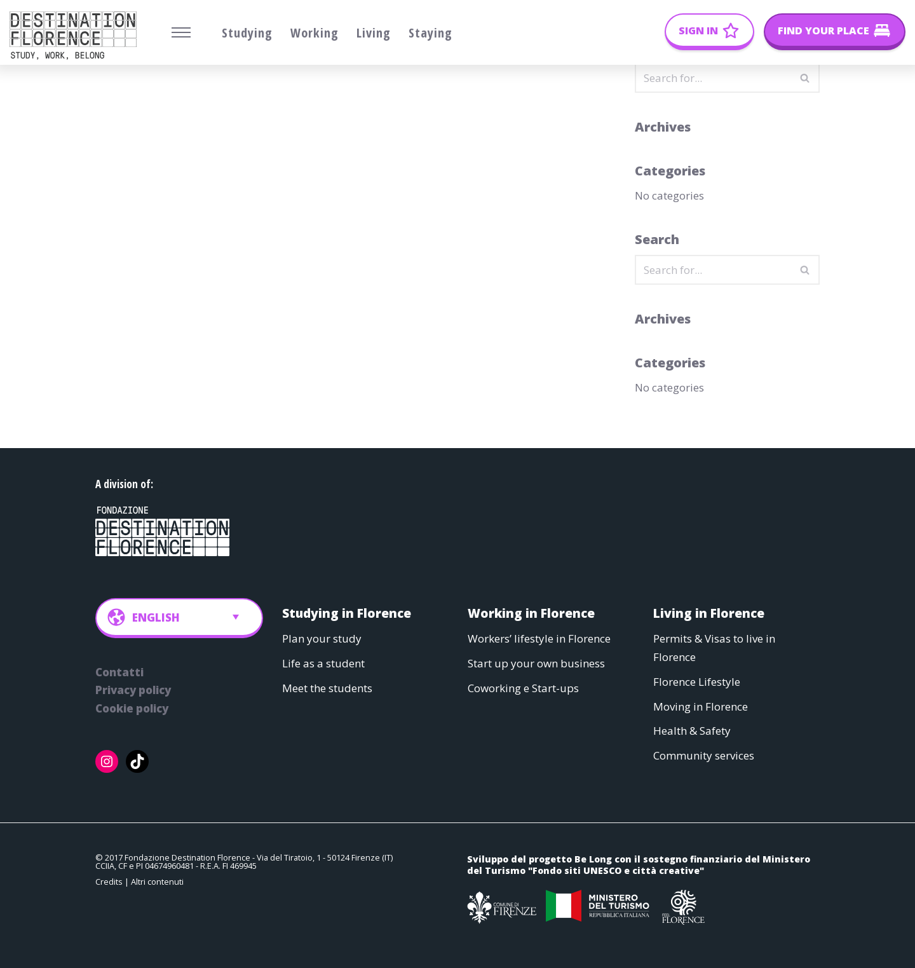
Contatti (119, 672)
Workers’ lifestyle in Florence (539, 638)
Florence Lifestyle (696, 681)
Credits (109, 882)
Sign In (698, 30)
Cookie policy (131, 709)
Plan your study (322, 638)
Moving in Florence (700, 706)
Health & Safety (692, 731)
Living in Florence (708, 613)
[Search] (713, 78)
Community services (703, 756)
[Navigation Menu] (181, 32)
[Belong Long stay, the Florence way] (76, 35)
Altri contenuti (157, 882)
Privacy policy (133, 690)
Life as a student (323, 663)
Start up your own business (536, 663)
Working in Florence (531, 613)
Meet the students (327, 688)
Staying (430, 33)
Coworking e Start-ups (523, 688)
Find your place (823, 30)
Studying (247, 33)
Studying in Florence (346, 613)
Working (314, 33)
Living (373, 33)
